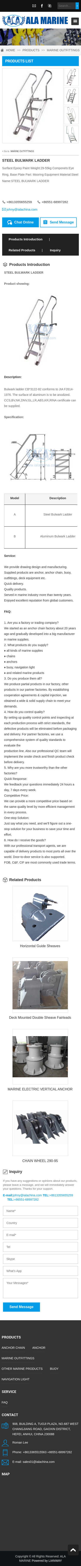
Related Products (22, 250)
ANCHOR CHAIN (13, 1347)
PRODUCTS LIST (19, 61)
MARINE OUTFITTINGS (63, 50)
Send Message (58, 222)
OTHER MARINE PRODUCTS (22, 1368)
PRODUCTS (31, 50)
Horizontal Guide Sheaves (40, 946)
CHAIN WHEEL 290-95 (40, 1161)
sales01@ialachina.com (39, 1462)
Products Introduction (26, 239)
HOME (10, 50)
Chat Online (20, 222)
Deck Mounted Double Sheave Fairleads (40, 1017)
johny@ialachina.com (21, 209)
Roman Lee (20, 1442)
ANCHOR (39, 1347)
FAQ (5, 1402)
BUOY (54, 1368)
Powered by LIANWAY (47, 1560)
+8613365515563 (34, 1452)
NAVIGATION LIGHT (16, 1379)
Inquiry (55, 250)
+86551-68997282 (59, 1452)
